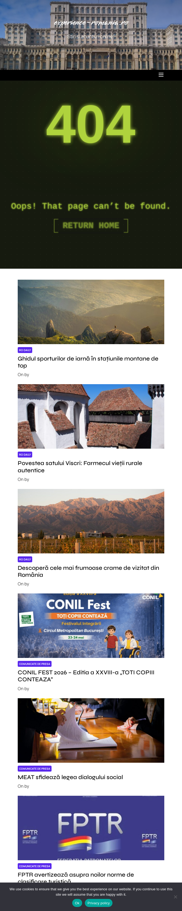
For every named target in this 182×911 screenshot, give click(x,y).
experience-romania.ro (91, 22)
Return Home (91, 226)
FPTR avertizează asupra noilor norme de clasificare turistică (76, 878)
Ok (77, 903)
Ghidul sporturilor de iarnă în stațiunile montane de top (88, 362)
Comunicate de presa (34, 664)
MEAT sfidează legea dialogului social (70, 777)
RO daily (25, 350)
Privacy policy (99, 903)
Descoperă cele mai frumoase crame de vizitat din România (88, 571)
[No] (175, 896)
